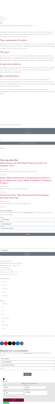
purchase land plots (36, 44)
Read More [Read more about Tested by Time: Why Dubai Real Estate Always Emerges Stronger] (3, 207)
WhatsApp (6, 403)
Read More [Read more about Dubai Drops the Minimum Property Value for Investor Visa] (3, 175)
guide (1, 21)
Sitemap (51, 336)
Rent (3, 314)
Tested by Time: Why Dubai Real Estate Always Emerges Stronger (24, 196)
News (1, 23)
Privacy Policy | (44, 336)
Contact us (5, 288)
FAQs (3, 329)
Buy (3, 307)
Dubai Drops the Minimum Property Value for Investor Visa (23, 164)
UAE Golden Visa (16, 70)
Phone (2, 226)
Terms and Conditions (32, 336)
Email (2, 221)
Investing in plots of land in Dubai (10, 56)
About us (4, 281)
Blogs (3, 321)
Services (4, 285)
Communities (5, 318)
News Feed (3, 19)
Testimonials (5, 296)
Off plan (4, 303)
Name (2, 217)
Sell (3, 311)
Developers (5, 325)
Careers (4, 292)
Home (2, 17)
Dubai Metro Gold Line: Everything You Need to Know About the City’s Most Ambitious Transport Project (26, 180)
